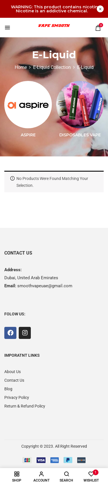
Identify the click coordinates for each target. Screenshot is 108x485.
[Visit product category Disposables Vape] (80, 104)
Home (21, 67)
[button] (98, 28)
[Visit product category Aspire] (28, 104)
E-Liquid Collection (52, 67)
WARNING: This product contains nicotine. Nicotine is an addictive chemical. (56, 8)
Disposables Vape (80, 135)
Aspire (28, 135)
